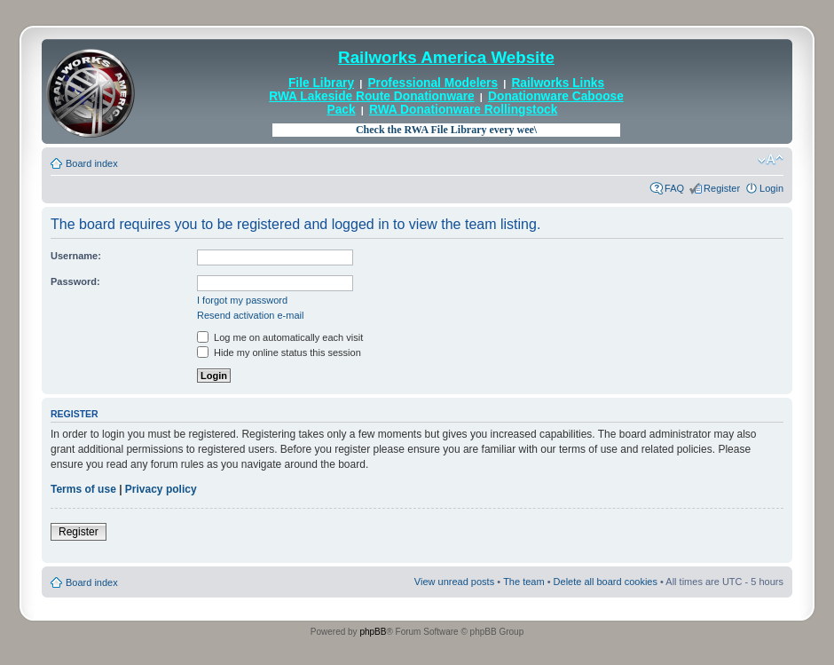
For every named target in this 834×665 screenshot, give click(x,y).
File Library (321, 83)
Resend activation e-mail (250, 315)
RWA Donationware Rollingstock (463, 109)
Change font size (770, 160)
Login (771, 188)
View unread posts (454, 581)
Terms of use (83, 489)
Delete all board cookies (605, 581)
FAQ (674, 188)
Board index (92, 163)
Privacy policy (161, 489)
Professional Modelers (432, 83)
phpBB (372, 632)
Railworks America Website (446, 57)
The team (523, 581)
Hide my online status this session (279, 352)
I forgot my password (242, 300)
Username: (76, 255)
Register (722, 188)
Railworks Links (557, 83)
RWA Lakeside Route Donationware (372, 96)
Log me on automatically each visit (280, 337)
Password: (75, 281)
